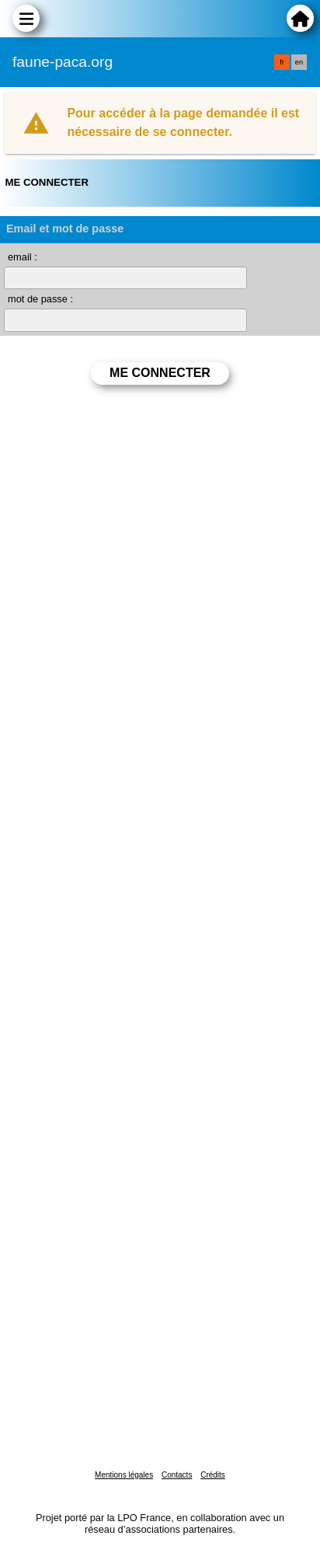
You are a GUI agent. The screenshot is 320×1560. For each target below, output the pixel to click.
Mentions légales (124, 1475)
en (299, 62)
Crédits (212, 1475)
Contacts (177, 1475)
